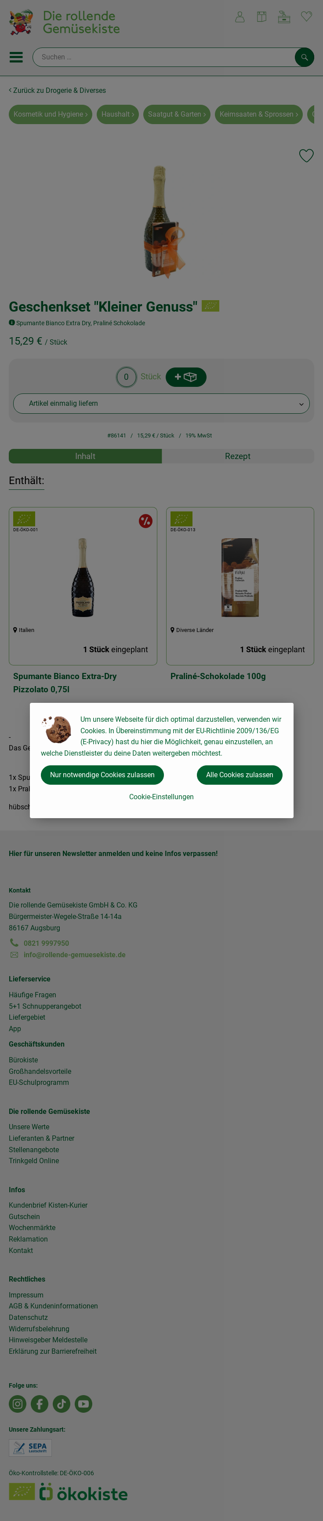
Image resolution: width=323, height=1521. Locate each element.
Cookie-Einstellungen (161, 797)
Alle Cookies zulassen (239, 775)
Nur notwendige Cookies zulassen (102, 775)
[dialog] (161, 760)
